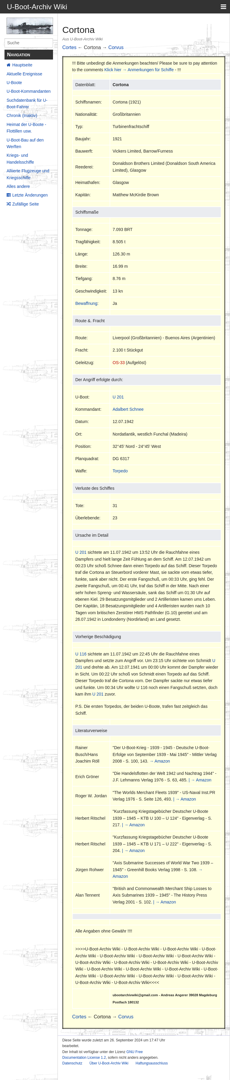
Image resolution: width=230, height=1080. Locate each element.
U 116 (80, 654)
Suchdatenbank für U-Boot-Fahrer (27, 103)
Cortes (69, 47)
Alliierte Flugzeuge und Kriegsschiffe (28, 174)
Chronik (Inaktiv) (22, 115)
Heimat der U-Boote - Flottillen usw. (26, 127)
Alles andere (18, 186)
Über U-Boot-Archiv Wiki (109, 1063)
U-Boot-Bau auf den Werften (25, 143)
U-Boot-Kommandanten (29, 91)
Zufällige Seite (25, 204)
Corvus (116, 47)
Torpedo (120, 470)
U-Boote (14, 82)
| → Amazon (200, 780)
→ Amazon (159, 761)
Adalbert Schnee (128, 409)
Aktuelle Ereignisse (24, 74)
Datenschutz (72, 1063)
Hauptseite (22, 65)
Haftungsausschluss (152, 1063)
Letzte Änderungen (30, 195)
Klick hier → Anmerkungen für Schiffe (139, 69)
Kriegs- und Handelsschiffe (20, 158)
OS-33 (119, 362)
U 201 (118, 397)
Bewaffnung (86, 303)
